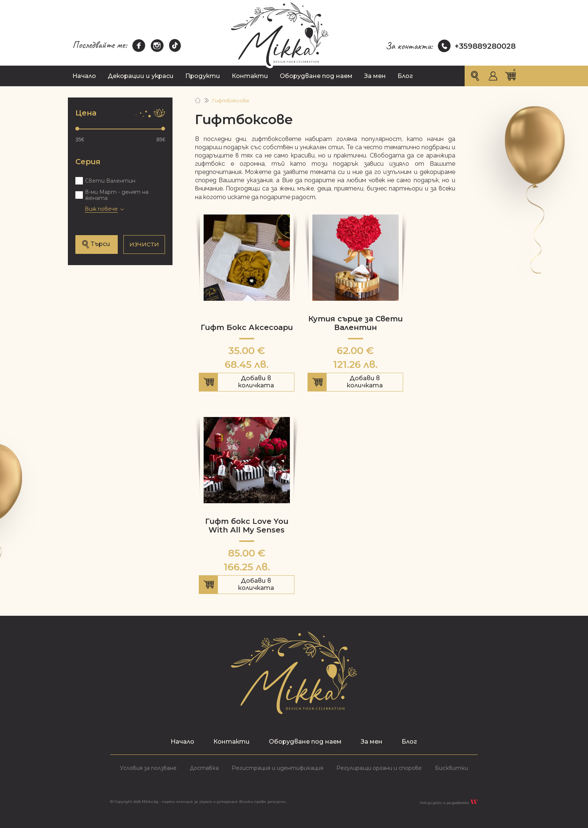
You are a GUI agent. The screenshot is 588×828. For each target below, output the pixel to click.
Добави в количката (246, 383)
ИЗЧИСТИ (144, 244)
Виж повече (101, 209)
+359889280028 (477, 46)
